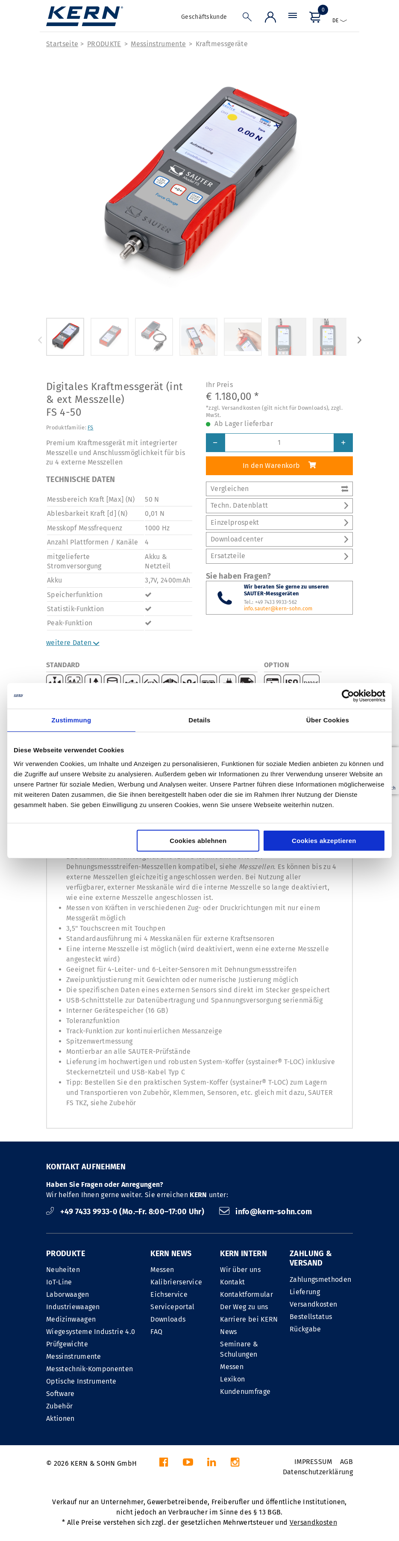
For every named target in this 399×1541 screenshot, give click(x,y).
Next (359, 340)
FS (91, 427)
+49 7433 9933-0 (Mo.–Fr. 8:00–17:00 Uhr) (126, 1211)
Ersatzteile (279, 556)
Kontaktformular (246, 1294)
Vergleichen (279, 489)
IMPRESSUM (313, 1462)
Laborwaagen (67, 1294)
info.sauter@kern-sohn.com (278, 609)
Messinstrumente (158, 44)
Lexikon (232, 1379)
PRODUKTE (104, 44)
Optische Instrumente (81, 1381)
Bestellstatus (311, 1317)
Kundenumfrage (245, 1391)
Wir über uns (240, 1270)
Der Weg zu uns (244, 1307)
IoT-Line (59, 1282)
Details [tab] (199, 720)
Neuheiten (63, 1270)
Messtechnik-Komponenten (89, 1369)
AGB (346, 1462)
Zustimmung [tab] (71, 720)
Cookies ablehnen (198, 840)
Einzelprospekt (279, 522)
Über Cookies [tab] (327, 720)
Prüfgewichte (67, 1344)
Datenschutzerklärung (318, 1472)
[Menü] (292, 19)
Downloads (167, 1319)
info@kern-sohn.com (265, 1211)
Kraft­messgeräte (222, 44)
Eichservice (169, 1294)
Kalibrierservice (176, 1282)
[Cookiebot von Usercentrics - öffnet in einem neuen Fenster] (348, 695)
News (228, 1332)
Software (60, 1394)
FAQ (156, 1332)
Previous (39, 340)
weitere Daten (73, 643)
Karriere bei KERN (249, 1319)
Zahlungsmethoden (320, 1279)
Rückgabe (305, 1329)
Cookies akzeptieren (324, 840)
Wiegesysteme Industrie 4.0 (90, 1332)
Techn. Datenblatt (279, 505)
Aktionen (60, 1418)
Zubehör (59, 1406)
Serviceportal (172, 1307)
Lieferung (305, 1292)
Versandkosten (313, 1304)
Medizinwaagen (71, 1319)
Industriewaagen (73, 1307)
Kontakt (232, 1282)
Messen (162, 1270)
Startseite (62, 44)
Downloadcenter (279, 539)
